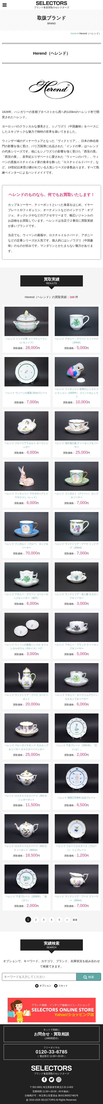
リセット (63, 985)
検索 (88, 977)
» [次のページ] (67, 919)
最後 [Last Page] (75, 919)
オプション (45, 985)
